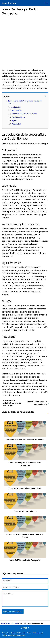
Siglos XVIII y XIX (18, 117)
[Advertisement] (25, 41)
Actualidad (16, 124)
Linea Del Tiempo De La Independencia (37, 403)
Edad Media (16, 110)
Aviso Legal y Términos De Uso (14, 635)
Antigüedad (16, 107)
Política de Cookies (18, 633)
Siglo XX (15, 120)
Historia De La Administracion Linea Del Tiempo (12, 403)
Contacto (5, 633)
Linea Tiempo (9, 2)
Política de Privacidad (35, 633)
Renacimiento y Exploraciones (24, 114)
